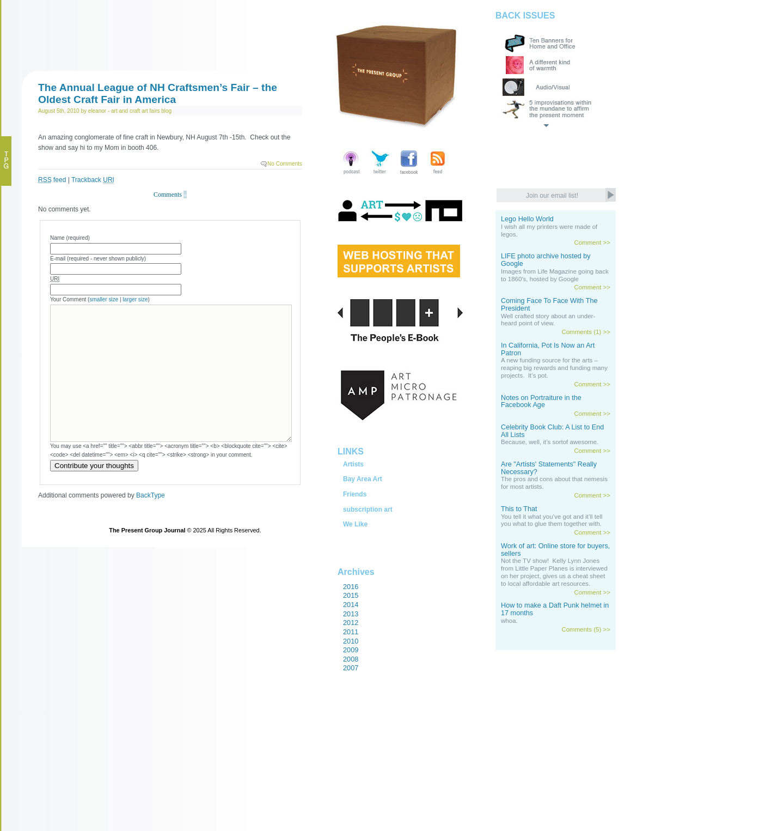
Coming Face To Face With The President (549, 304)
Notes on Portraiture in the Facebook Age (541, 401)
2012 (350, 622)
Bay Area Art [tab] (362, 479)
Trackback (92, 180)
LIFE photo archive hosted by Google (546, 260)
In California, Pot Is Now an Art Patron (548, 349)
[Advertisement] (386, 776)
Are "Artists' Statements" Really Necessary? (549, 468)
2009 (350, 650)
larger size (135, 299)
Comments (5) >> (585, 629)
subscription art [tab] (368, 509)
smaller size (103, 299)
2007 (350, 668)
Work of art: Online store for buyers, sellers (555, 549)
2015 (350, 595)
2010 (350, 641)
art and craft (125, 111)
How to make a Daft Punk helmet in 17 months (555, 609)
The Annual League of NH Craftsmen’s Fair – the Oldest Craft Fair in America (157, 93)
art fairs (151, 111)
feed (52, 180)
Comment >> (592, 242)
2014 (350, 604)
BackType (150, 495)
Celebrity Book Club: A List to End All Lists (552, 431)
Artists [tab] (353, 464)
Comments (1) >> (585, 332)
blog (166, 111)
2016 (350, 587)
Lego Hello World (527, 219)
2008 (350, 659)
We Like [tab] (355, 524)
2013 (350, 614)
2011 (350, 632)
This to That (519, 509)
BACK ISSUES (525, 15)
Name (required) (70, 238)
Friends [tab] (354, 494)
